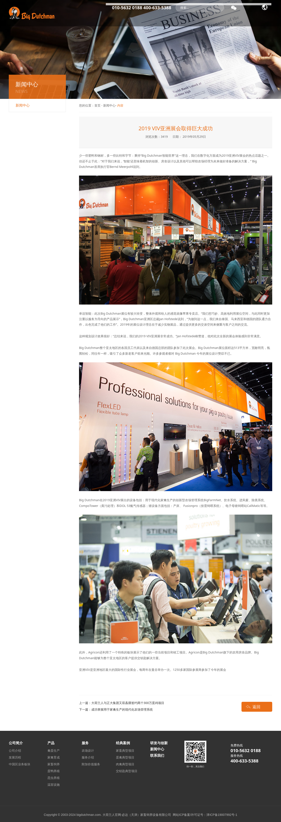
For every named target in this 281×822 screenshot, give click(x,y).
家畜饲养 (53, 764)
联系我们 (260, 17)
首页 (110, 17)
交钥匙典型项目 (126, 771)
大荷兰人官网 (112, 815)
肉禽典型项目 (125, 764)
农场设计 (88, 750)
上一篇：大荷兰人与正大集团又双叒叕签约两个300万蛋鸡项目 (121, 703)
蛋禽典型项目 (125, 757)
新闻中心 (154, 17)
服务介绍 (88, 757)
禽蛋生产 (53, 750)
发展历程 (15, 757)
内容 (120, 105)
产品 (198, 17)
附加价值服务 (91, 764)
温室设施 (53, 784)
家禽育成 (53, 757)
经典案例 (177, 17)
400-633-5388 (157, 8)
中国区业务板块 (19, 764)
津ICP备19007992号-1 (221, 815)
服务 (214, 17)
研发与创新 (236, 17)
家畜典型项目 (125, 750)
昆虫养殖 (53, 778)
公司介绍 (15, 750)
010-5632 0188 (127, 8)
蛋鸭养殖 (53, 771)
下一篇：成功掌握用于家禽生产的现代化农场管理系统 (116, 709)
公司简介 (130, 17)
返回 (256, 706)
